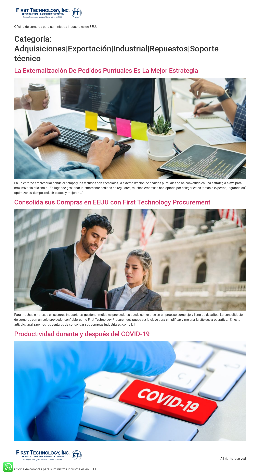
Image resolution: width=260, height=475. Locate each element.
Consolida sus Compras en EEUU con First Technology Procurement (112, 202)
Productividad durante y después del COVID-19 (82, 334)
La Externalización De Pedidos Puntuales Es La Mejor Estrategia (106, 70)
